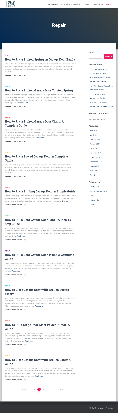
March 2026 (94, 135)
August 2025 (94, 166)
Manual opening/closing (70, 4)
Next (60, 389)
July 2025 (93, 171)
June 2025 (93, 175)
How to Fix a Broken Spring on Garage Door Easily (40, 59)
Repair (108, 4)
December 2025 (95, 148)
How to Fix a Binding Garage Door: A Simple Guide (40, 191)
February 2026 (95, 139)
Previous (22, 389)
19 (53, 389)
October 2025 (95, 157)
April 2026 (93, 131)
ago (22, 75)
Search (91, 52)
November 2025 (95, 153)
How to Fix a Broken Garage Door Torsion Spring (39, 90)
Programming (97, 4)
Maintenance (52, 4)
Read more (9, 72)
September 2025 (96, 162)
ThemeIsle (109, 408)
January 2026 (95, 144)
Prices (86, 4)
